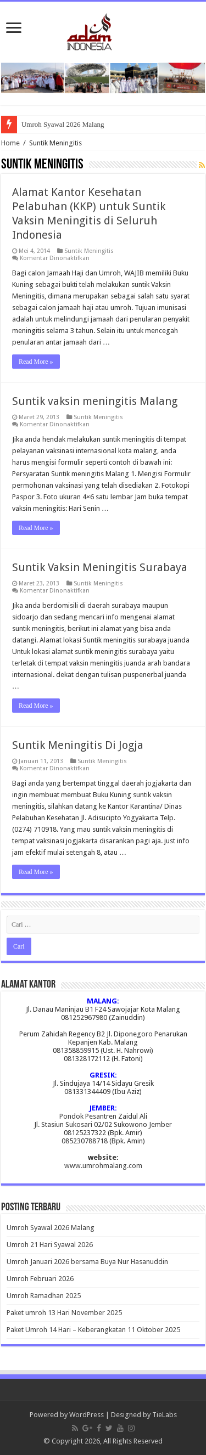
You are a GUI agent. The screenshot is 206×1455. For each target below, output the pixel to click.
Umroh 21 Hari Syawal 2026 (50, 1244)
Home (10, 143)
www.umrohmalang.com (103, 1165)
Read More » (36, 361)
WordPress (86, 1415)
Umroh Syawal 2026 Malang (62, 124)
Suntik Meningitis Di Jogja (77, 745)
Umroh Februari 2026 (40, 1278)
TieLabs (164, 1415)
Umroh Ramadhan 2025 (44, 1296)
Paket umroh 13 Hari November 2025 (64, 1313)
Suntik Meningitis (89, 251)
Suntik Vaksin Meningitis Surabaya (99, 567)
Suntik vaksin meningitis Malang (94, 401)
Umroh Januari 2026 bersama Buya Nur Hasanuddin (87, 1261)
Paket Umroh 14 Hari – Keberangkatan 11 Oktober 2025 (93, 1330)
